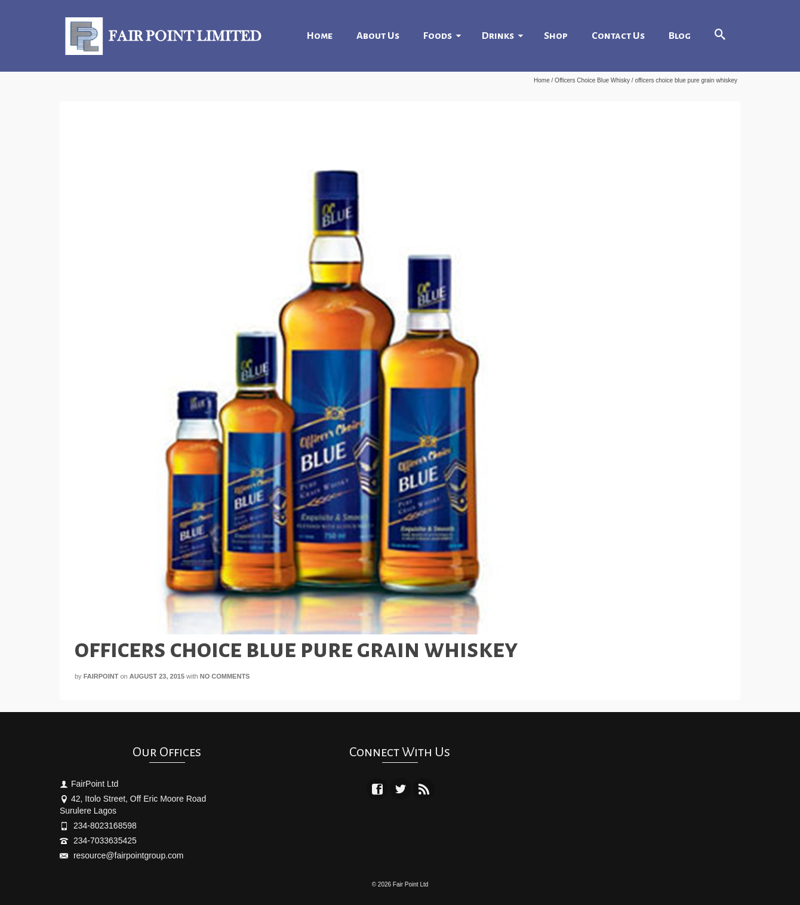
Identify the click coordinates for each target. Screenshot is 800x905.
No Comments (225, 676)
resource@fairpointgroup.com (122, 855)
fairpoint (101, 676)
